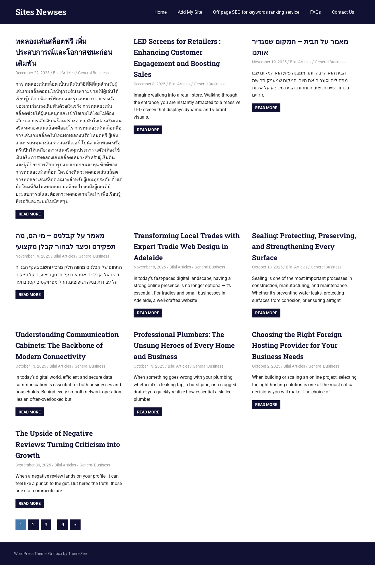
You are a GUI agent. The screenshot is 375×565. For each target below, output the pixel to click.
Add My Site (190, 12)
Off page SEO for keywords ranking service (256, 12)
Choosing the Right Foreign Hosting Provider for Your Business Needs (297, 345)
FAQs (315, 12)
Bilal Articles (64, 72)
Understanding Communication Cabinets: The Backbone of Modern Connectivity (67, 345)
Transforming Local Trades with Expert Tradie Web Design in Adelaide (187, 246)
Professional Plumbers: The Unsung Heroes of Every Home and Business (184, 345)
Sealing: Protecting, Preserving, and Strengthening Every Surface (304, 246)
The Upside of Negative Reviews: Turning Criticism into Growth (67, 444)
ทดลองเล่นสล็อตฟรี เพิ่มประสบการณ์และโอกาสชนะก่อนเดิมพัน (63, 52)
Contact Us (343, 12)
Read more (30, 214)
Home (161, 12)
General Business (93, 72)
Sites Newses (40, 12)
